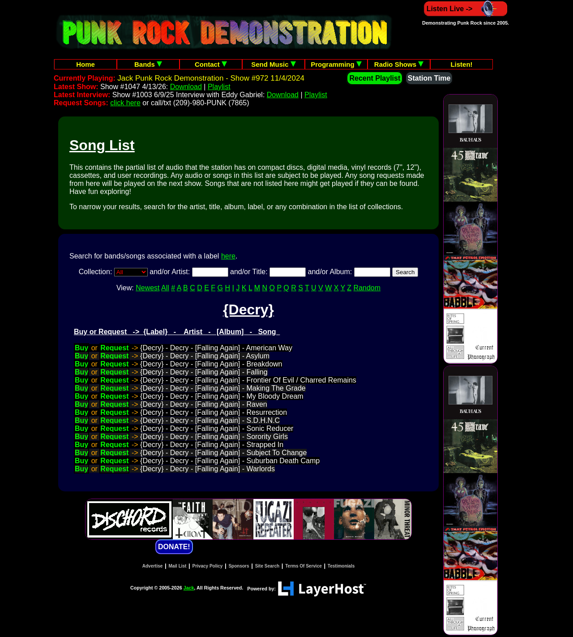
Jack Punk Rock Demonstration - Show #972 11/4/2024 (210, 78)
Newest (147, 288)
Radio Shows (398, 64)
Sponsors (238, 566)
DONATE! (174, 547)
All (165, 288)
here (228, 256)
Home (85, 64)
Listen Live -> (466, 8)
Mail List (177, 566)
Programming (336, 64)
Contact (211, 64)
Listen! (461, 64)
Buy (81, 348)
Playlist (219, 86)
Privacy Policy (207, 566)
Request (114, 348)
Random (367, 288)
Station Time (429, 78)
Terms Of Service (303, 566)
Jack (189, 587)
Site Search (267, 566)
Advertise (152, 566)
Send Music (273, 64)
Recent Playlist (374, 78)
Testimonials (341, 566)
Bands (148, 64)
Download (186, 86)
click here (125, 103)
